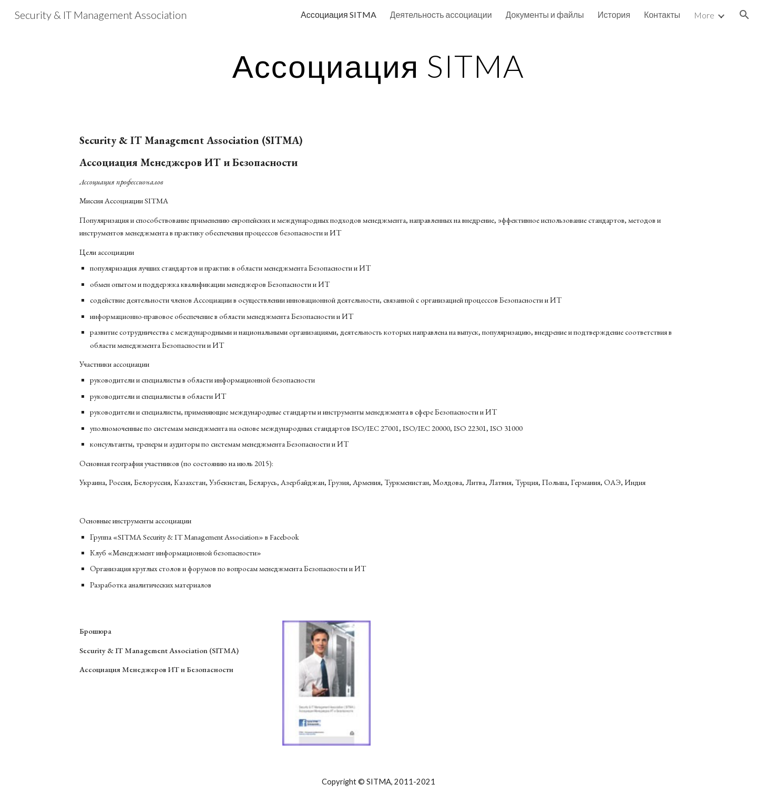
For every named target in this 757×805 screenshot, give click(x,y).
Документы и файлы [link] (545, 14)
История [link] (614, 14)
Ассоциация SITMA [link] (338, 14)
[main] (378, 65)
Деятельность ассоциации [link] (441, 14)
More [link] (704, 15)
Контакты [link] (662, 14)
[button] (744, 14)
